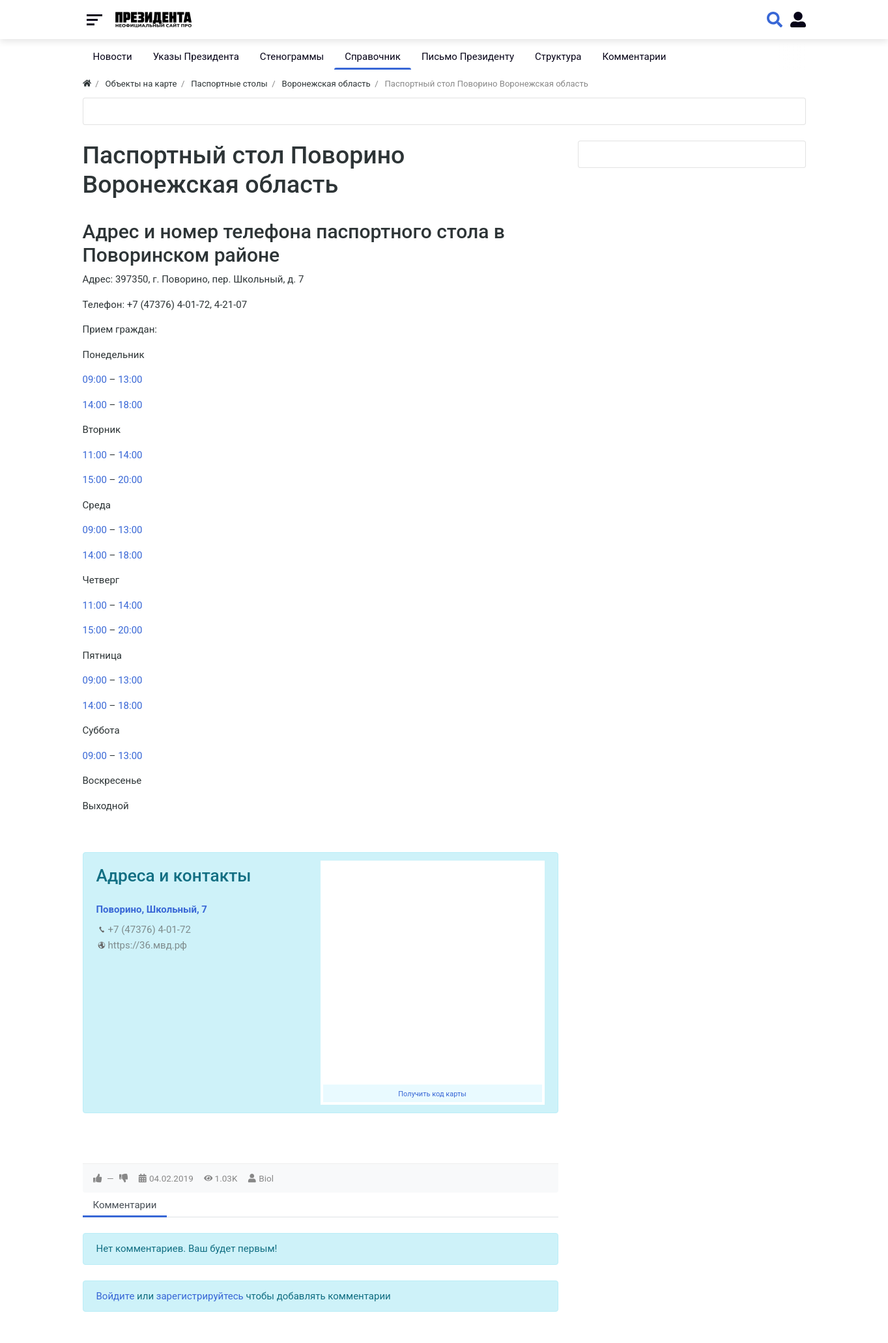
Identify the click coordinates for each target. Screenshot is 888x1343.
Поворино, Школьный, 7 (151, 909)
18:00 (130, 405)
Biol (266, 1178)
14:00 (95, 405)
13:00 (130, 379)
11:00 (95, 455)
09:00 (95, 379)
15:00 (95, 480)
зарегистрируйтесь (200, 1296)
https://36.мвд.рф (147, 945)
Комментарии (125, 1205)
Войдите (115, 1296)
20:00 (130, 480)
